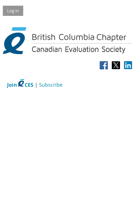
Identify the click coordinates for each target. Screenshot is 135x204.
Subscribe (51, 84)
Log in (13, 10)
